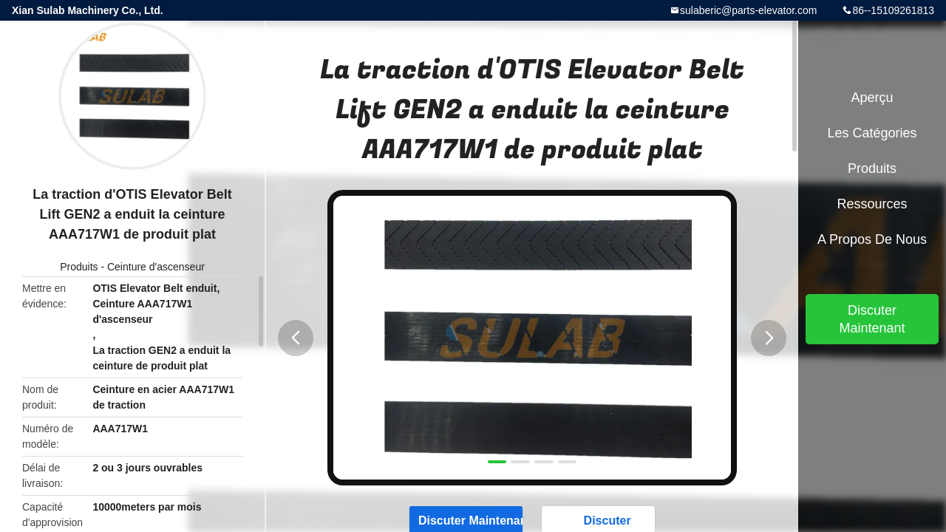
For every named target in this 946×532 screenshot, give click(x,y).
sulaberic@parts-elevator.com (748, 10)
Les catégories (871, 133)
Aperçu (872, 97)
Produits (79, 267)
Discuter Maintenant (872, 319)
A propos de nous (872, 239)
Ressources (872, 204)
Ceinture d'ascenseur (156, 267)
